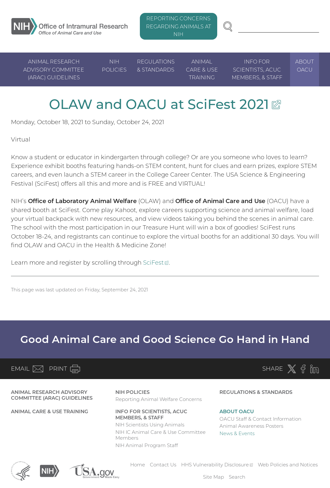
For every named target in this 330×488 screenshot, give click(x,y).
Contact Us (163, 465)
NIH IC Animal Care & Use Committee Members (160, 435)
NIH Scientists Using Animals (149, 425)
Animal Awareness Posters (251, 426)
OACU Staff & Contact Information (260, 419)
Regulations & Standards (156, 65)
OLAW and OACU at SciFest (165, 104)
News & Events (237, 433)
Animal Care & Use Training (202, 69)
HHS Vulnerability (217, 465)
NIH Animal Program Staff (146, 445)
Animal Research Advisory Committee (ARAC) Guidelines (53, 69)
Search (237, 477)
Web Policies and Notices (288, 465)
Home (137, 465)
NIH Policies (114, 65)
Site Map (213, 477)
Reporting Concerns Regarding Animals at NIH (178, 26)
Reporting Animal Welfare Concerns (158, 399)
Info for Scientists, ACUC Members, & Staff (257, 69)
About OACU (304, 65)
